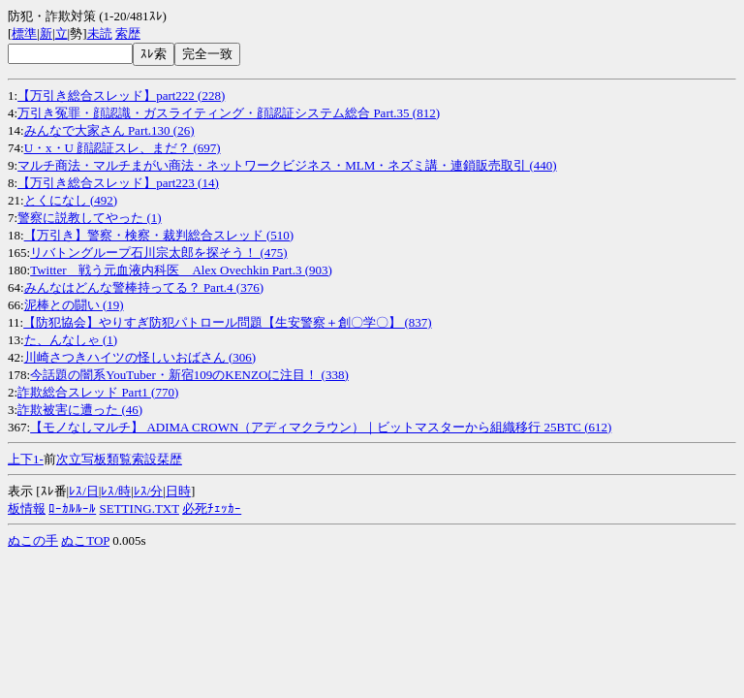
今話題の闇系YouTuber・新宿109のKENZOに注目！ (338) (189, 374)
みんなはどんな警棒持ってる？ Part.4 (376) (144, 287)
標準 (24, 33)
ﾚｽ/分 (149, 491)
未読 (99, 33)
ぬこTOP (85, 540)
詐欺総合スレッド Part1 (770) (97, 392)
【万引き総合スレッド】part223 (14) (118, 182)
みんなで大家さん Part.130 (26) (109, 130)
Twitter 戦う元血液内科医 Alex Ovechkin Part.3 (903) (181, 270)
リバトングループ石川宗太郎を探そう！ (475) (158, 252)
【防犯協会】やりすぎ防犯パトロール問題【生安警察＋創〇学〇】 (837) (227, 322)
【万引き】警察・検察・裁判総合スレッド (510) (159, 235)
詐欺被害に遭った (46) (79, 409)
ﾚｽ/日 (84, 491)
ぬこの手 (33, 540)
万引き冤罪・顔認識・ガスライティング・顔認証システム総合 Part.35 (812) (228, 113)
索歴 (127, 33)
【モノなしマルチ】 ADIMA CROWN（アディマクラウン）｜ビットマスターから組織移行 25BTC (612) (320, 427)
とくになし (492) (70, 200)
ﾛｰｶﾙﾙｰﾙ (72, 508)
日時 (178, 491)
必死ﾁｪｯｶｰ (211, 508)
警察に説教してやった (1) (89, 217)
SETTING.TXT (139, 508)
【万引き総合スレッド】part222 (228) (121, 95)
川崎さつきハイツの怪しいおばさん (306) (140, 357)
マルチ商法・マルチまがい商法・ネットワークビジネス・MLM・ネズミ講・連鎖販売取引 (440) (286, 165)
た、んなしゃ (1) (70, 340)
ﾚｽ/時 (116, 491)
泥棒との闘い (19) (74, 305)
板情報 (27, 508)
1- (38, 459)
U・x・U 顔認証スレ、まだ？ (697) (122, 148)
